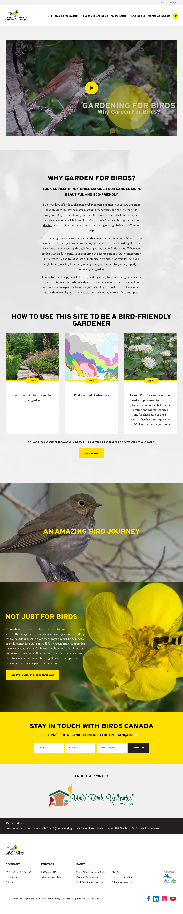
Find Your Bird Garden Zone (94, 16)
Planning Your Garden (66, 16)
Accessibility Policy (51, 898)
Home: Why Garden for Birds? (90, 872)
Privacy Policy (33, 898)
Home (49, 16)
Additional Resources (159, 16)
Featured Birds (137, 16)
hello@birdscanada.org (52, 877)
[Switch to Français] (173, 3)
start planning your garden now (32, 675)
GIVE (163, 3)
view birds (91, 453)
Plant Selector (119, 16)
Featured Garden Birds (122, 877)
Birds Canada (19, 898)
